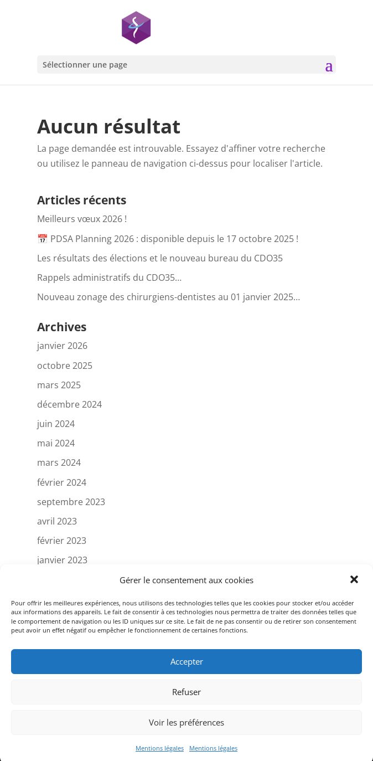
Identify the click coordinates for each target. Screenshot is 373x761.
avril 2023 (57, 521)
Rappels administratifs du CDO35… (109, 277)
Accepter (186, 667)
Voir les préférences (186, 728)
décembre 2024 (69, 404)
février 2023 (61, 540)
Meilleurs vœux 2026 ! (82, 219)
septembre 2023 (71, 502)
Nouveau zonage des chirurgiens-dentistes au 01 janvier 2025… (168, 297)
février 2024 (61, 482)
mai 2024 (56, 443)
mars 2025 (59, 385)
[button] (355, 586)
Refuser (186, 698)
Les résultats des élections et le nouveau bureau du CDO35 (160, 258)
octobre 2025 (64, 365)
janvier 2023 (62, 560)
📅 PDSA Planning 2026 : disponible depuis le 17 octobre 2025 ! (167, 239)
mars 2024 (59, 462)
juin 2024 (56, 424)
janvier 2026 (62, 346)
